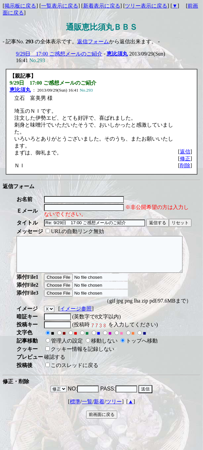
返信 (185, 151)
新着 (99, 408)
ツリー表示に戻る (146, 6)
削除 (185, 165)
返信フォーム (93, 41)
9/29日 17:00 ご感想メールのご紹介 (59, 54)
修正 (185, 158)
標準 (75, 408)
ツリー (114, 408)
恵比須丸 (117, 54)
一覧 (87, 408)
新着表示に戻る (101, 6)
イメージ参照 (76, 315)
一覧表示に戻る (59, 6)
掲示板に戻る (20, 6)
